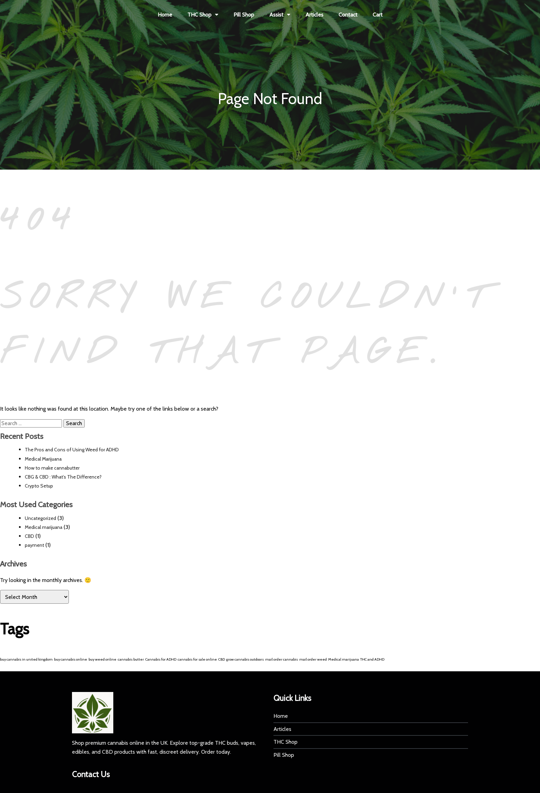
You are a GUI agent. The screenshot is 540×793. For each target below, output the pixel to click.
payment (34, 545)
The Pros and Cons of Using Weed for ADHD (72, 450)
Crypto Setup (39, 486)
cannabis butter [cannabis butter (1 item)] (131, 659)
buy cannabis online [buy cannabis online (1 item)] (70, 659)
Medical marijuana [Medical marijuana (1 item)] (343, 659)
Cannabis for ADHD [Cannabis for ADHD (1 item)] (160, 659)
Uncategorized (40, 518)
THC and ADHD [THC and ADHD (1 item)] (372, 659)
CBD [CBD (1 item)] (221, 659)
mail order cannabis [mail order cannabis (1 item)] (281, 659)
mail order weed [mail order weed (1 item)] (313, 659)
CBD (29, 536)
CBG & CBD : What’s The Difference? (63, 477)
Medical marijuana (43, 527)
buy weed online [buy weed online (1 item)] (102, 659)
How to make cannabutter (52, 468)
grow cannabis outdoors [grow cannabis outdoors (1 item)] (245, 659)
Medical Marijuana (43, 459)
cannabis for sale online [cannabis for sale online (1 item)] (197, 659)
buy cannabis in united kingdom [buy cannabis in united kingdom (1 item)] (26, 659)
